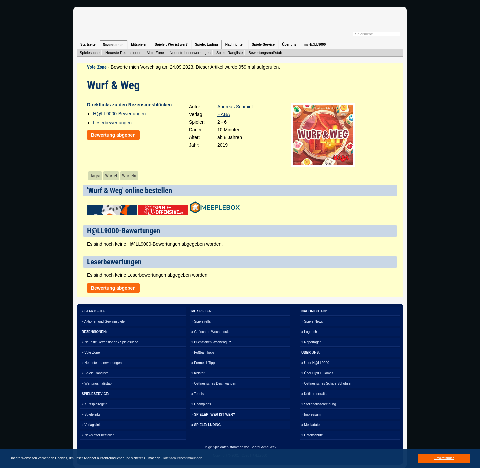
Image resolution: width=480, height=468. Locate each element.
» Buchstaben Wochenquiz (211, 342)
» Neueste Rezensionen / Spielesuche (110, 342)
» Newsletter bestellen (98, 435)
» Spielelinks (91, 414)
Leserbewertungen (112, 122)
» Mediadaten (311, 425)
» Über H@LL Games (317, 373)
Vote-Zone (155, 53)
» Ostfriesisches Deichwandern (214, 383)
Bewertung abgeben (113, 135)
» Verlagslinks (92, 425)
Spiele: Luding (206, 44)
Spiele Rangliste (229, 53)
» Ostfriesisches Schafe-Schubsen (326, 383)
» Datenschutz (312, 435)
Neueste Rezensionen (123, 53)
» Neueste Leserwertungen (102, 363)
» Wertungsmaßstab (97, 383)
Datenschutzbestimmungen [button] (182, 458)
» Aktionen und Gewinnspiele (103, 321)
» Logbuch (309, 332)
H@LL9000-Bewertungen (119, 113)
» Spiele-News (312, 321)
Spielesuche (90, 53)
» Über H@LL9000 (315, 363)
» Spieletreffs (201, 321)
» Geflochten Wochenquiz (210, 332)
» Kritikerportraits (314, 394)
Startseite (88, 44)
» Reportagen (311, 342)
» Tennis (197, 394)
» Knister (197, 373)
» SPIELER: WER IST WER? (213, 414)
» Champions (201, 404)
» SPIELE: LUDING (206, 425)
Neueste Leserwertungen (190, 53)
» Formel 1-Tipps (203, 363)
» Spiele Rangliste (95, 373)
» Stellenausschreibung (318, 404)
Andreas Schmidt (235, 106)
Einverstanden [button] (444, 458)
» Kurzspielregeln (94, 404)
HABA (223, 114)
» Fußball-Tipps (202, 352)
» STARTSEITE (93, 311)
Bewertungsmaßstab (265, 53)
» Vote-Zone (91, 352)
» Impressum (311, 414)
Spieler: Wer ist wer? (171, 44)
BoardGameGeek (263, 447)
